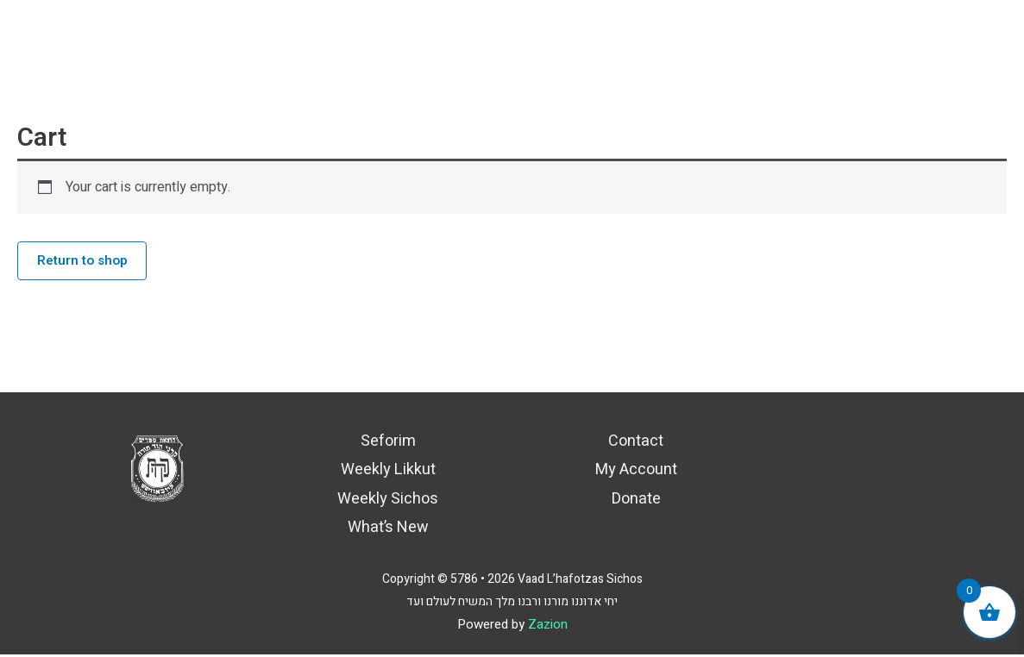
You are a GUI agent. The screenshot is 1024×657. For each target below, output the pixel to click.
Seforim (388, 443)
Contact (635, 443)
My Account (636, 473)
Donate (636, 501)
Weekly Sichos (387, 501)
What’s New (388, 530)
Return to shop (86, 262)
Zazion (548, 626)
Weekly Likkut (388, 473)
